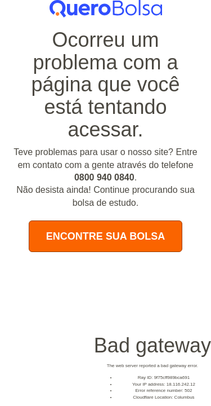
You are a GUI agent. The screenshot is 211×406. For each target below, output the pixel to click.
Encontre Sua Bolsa (105, 236)
